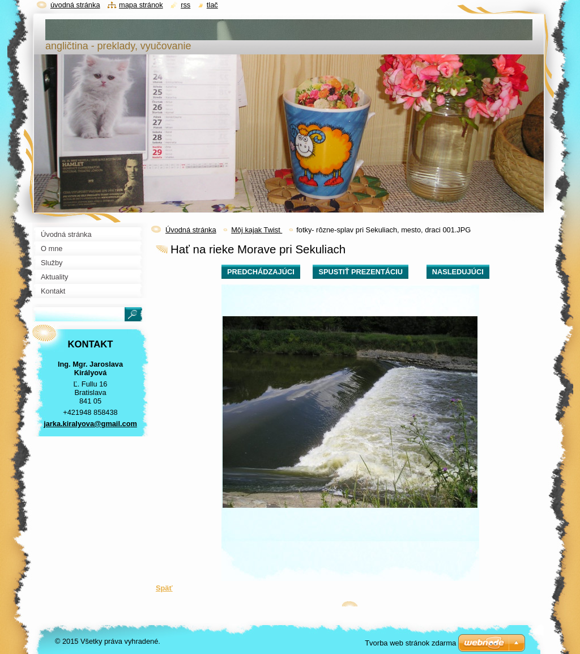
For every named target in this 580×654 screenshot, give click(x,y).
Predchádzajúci (261, 271)
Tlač (212, 5)
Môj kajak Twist (256, 230)
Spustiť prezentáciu (360, 271)
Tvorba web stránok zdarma (410, 643)
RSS (185, 5)
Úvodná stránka (190, 230)
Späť (164, 588)
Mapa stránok (141, 5)
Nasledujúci (458, 271)
